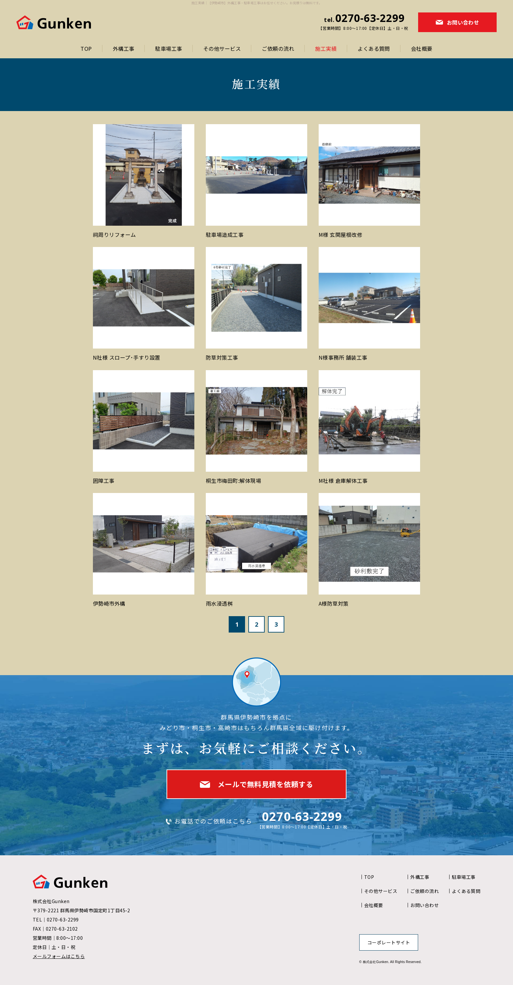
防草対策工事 (222, 357)
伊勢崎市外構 (109, 603)
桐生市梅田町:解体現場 (233, 480)
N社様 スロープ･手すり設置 (126, 357)
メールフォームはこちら (59, 956)
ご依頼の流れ (278, 48)
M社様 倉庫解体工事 (343, 480)
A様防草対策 (334, 603)
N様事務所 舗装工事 (343, 357)
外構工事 (123, 48)
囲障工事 (104, 480)
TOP (86, 48)
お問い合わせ (424, 905)
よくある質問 (374, 48)
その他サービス (222, 48)
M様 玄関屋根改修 (340, 234)
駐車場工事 (168, 48)
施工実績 (326, 48)
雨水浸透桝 (219, 603)
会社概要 (422, 48)
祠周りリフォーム (114, 234)
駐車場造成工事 (224, 234)
